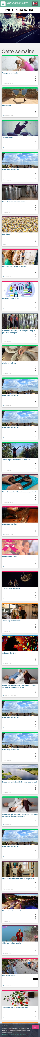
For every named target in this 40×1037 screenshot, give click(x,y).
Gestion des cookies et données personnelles (14, 1034)
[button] (20, 70)
